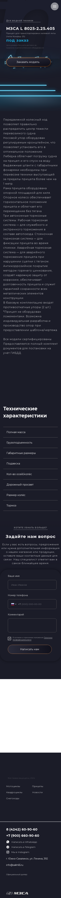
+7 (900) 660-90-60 (22, 836)
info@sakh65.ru (14, 865)
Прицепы (37, 786)
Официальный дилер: (16, 874)
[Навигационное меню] (54, 6)
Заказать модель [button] (28, 62)
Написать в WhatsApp (24, 841)
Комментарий (16, 614)
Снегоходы (12, 798)
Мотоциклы (13, 786)
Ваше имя (14, 576)
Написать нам (29, 649)
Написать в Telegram (23, 847)
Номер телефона (18, 595)
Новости (37, 792)
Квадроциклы (14, 792)
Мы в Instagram (20, 852)
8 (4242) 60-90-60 (21, 829)
